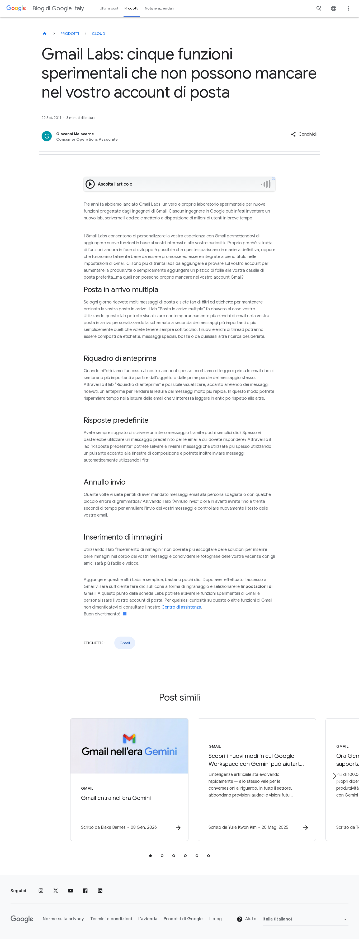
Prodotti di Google (183, 919)
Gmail (125, 643)
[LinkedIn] (100, 891)
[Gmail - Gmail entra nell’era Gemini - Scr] (110, 780)
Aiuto (247, 919)
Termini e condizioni (111, 919)
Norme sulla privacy (63, 919)
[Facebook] (85, 891)
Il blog (215, 919)
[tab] (150, 856)
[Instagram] (41, 891)
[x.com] (55, 891)
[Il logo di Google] (22, 919)
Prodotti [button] (132, 8)
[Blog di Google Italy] (44, 33)
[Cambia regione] (305, 919)
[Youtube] (70, 891)
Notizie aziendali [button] (159, 8)
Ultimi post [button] (109, 8)
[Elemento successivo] (334, 776)
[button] (304, 134)
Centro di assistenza (181, 607)
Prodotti (69, 33)
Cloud (98, 33)
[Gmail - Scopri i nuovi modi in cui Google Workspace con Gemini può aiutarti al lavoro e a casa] (248, 780)
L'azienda (147, 919)
